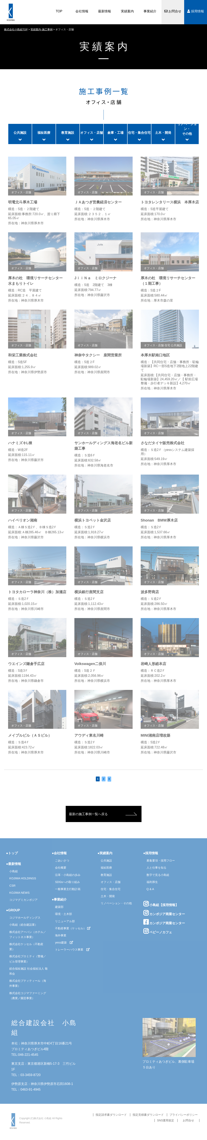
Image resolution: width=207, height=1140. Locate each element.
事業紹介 (150, 11)
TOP (59, 11)
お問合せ (172, 11)
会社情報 (81, 11)
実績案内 (127, 11)
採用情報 (195, 11)
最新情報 (104, 11)
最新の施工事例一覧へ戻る (88, 814)
